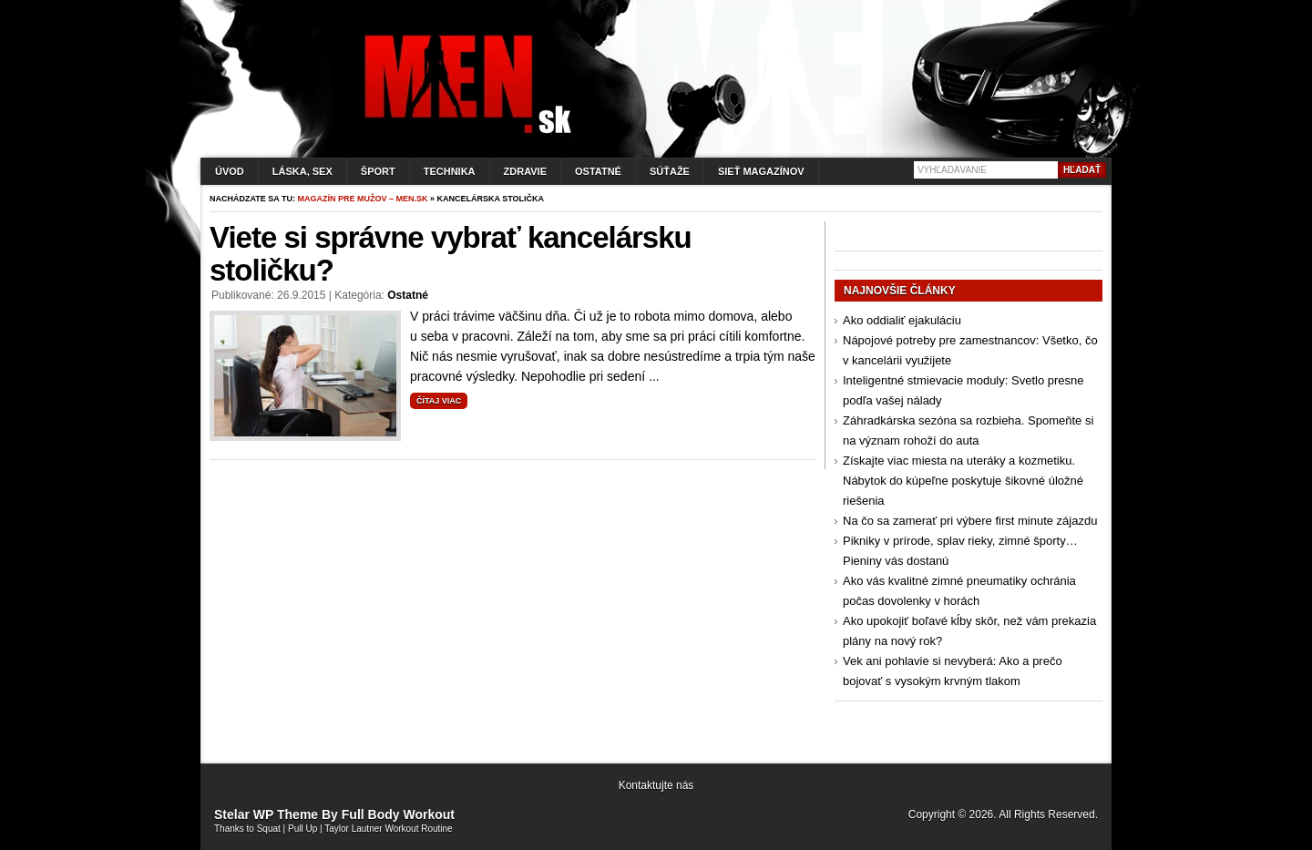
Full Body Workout (398, 814)
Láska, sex (302, 171)
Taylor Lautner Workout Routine (388, 829)
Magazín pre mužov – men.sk (363, 198)
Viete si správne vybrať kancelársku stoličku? (451, 253)
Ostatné (598, 171)
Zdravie (525, 171)
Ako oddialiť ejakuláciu (902, 320)
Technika (450, 171)
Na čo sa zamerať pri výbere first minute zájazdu (970, 520)
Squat (269, 829)
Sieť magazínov (761, 171)
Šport (378, 171)
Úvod (229, 171)
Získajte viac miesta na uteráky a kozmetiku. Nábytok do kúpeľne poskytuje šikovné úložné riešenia (963, 480)
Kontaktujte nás (656, 785)
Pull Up (302, 829)
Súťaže (670, 171)
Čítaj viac (438, 400)
